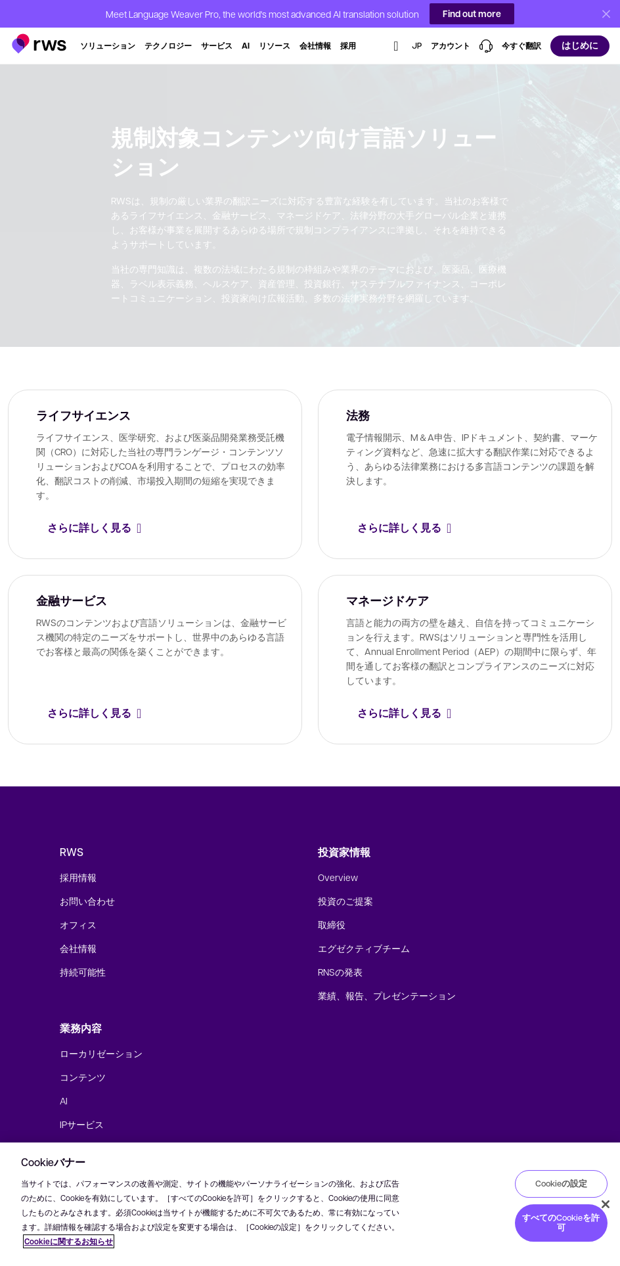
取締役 (331, 924)
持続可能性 (83, 972)
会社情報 (78, 948)
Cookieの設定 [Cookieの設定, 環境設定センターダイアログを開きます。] (561, 1183)
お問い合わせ (87, 901)
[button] (39, 37)
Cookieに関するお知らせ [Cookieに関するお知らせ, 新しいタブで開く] (68, 1241)
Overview (338, 877)
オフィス (78, 924)
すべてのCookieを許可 (561, 1222)
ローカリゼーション (101, 1053)
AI (64, 1100)
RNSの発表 (340, 972)
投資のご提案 (345, 901)
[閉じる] (605, 1204)
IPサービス (82, 1124)
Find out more (472, 13)
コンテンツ (83, 1077)
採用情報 (78, 877)
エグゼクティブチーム (364, 948)
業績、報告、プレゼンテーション (387, 995)
